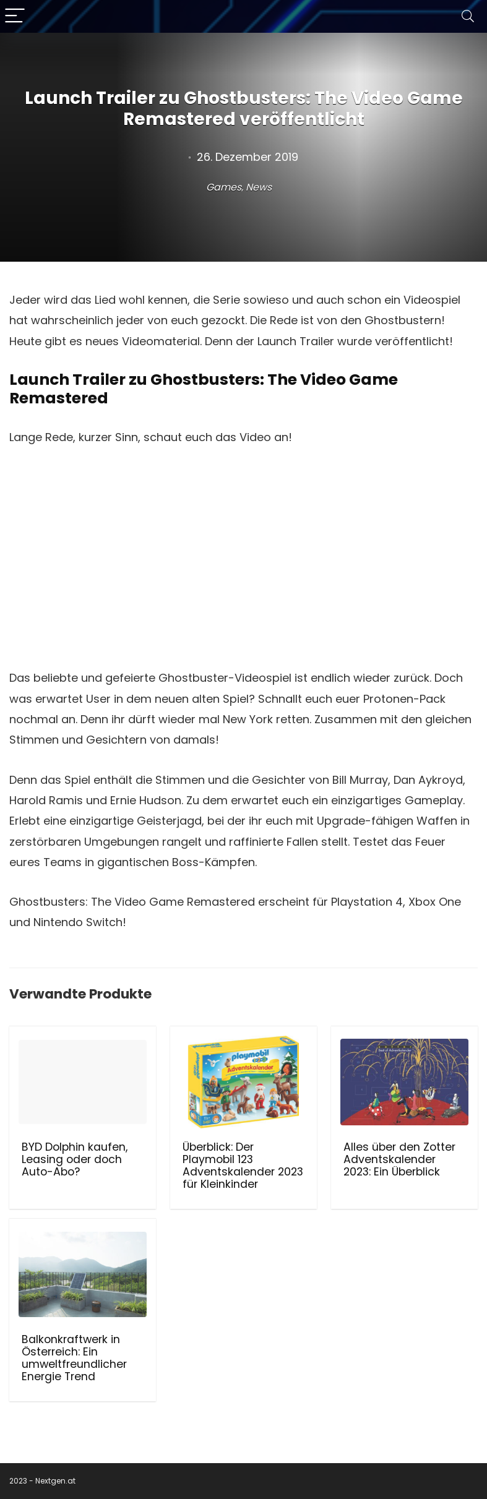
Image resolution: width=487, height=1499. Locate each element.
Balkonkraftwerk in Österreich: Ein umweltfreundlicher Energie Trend (74, 1358)
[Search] (468, 16)
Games (223, 187)
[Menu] (15, 16)
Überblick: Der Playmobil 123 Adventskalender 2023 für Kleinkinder (243, 1166)
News (259, 187)
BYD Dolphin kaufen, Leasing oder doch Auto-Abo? (74, 1159)
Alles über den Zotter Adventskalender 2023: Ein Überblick (399, 1159)
